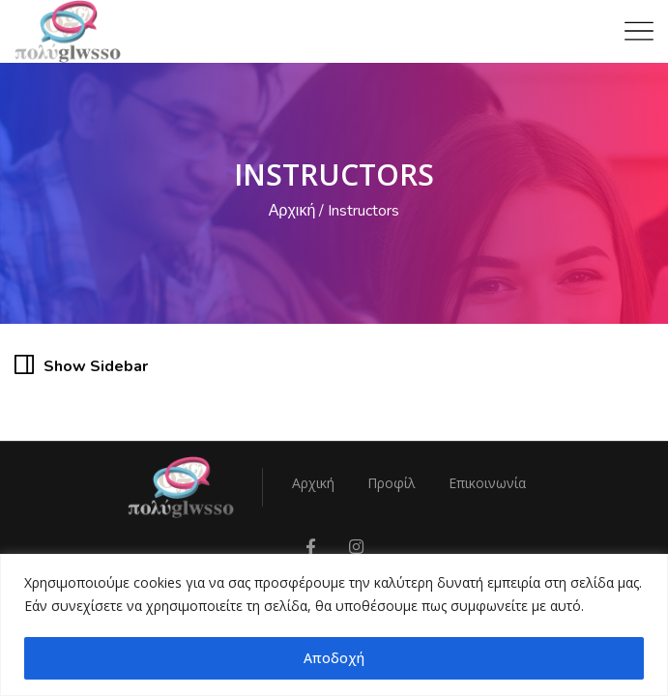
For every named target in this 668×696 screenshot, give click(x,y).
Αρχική (292, 210)
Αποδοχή (334, 658)
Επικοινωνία (487, 483)
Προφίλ (391, 483)
